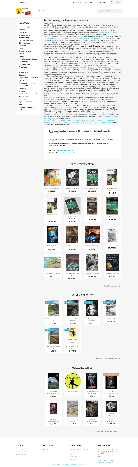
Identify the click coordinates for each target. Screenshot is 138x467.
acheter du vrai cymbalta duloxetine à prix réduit (95, 92)
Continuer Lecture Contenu (57, 109)
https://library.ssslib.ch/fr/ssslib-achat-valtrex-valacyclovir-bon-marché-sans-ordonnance (77, 67)
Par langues (23, 97)
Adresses (73, 457)
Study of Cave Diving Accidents (72, 218)
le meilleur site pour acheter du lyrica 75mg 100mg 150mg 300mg (67, 120)
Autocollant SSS (72, 392)
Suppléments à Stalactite (28, 78)
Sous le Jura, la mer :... (111, 319)
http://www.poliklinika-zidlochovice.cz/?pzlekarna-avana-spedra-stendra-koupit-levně (76, 38)
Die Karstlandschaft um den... (53, 320)
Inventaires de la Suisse (28, 59)
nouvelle (108, 122)
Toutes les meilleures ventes (107, 431)
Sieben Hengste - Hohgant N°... (112, 189)
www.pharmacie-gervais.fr (107, 33)
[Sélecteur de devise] (91, 2)
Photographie (24, 67)
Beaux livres (23, 32)
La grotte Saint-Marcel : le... (92, 246)
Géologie (22, 88)
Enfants (22, 91)
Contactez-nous (22, 2)
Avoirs (72, 454)
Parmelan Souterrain (92, 274)
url (73, 69)
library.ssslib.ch (65, 52)
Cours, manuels (25, 51)
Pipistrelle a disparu (112, 274)
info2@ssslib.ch (66, 150)
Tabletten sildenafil (114, 71)
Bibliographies (24, 43)
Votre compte (76, 446)
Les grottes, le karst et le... (72, 246)
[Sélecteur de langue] (77, 2)
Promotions (19, 449)
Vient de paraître (25, 27)
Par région (23, 99)
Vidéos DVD (23, 86)
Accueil (24, 22)
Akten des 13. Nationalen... (72, 320)
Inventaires (23, 62)
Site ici (86, 52)
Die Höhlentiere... (92, 217)
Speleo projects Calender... (72, 420)
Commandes (74, 452)
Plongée (22, 70)
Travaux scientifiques (27, 83)
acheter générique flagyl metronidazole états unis (91, 113)
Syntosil (22, 80)
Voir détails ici (97, 120)
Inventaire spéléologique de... (53, 392)
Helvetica (22, 105)
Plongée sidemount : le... (52, 246)
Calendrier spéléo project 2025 (92, 392)
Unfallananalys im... (112, 217)
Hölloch (22, 110)
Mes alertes (74, 459)
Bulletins (22, 46)
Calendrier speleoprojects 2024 (111, 392)
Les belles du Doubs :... (72, 188)
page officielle (78, 122)
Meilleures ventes (22, 454)
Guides (21, 56)
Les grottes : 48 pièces (52, 274)
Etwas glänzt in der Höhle (72, 347)
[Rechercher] (109, 11)
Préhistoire (23, 72)
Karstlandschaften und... (53, 347)
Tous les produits (112, 286)
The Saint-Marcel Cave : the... (72, 274)
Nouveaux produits (22, 452)
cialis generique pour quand (94, 122)
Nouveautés (23, 30)
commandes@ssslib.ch (68, 153)
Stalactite (23, 75)
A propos (40, 11)
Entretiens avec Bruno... (112, 245)
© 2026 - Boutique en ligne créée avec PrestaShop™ (69, 464)
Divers (21, 54)
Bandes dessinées (26, 40)
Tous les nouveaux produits (108, 359)
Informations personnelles (79, 449)
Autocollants (24, 38)
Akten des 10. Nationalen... (91, 320)
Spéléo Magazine (25, 102)
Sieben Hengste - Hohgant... (52, 218)
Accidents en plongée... (92, 188)
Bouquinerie (23, 94)
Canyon (22, 48)
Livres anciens (24, 35)
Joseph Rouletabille (26, 107)
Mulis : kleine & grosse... (52, 188)
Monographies (24, 64)
